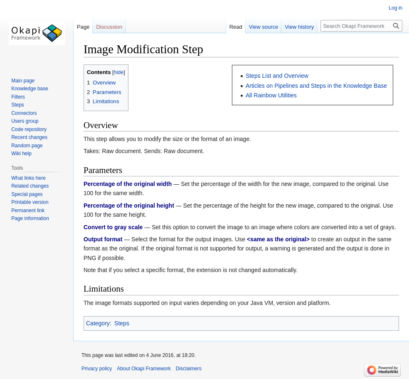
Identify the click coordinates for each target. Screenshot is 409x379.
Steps (121, 323)
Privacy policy (96, 369)
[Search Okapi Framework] (361, 26)
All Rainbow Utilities (271, 95)
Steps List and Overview (277, 75)
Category (98, 323)
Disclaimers (189, 369)
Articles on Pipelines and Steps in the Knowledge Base (316, 85)
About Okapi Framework (143, 369)
